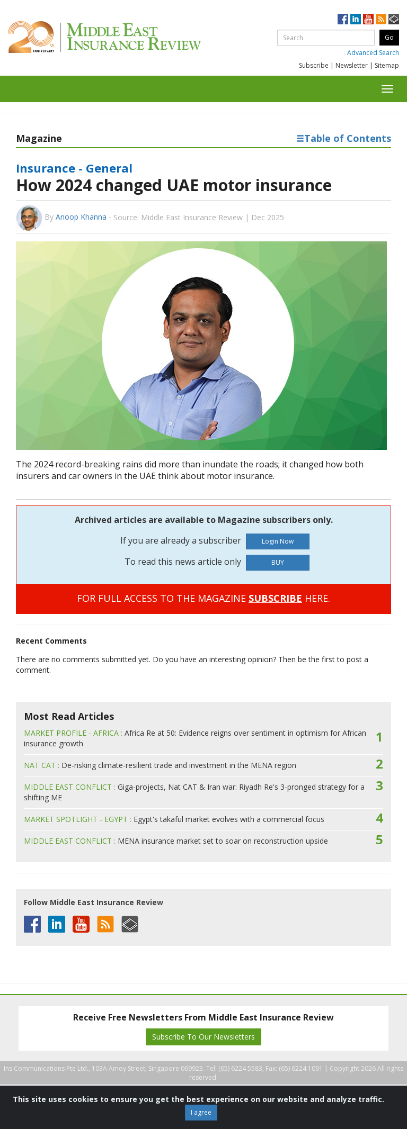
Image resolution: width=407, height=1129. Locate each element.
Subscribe (314, 65)
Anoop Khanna (81, 217)
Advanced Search (373, 52)
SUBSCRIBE (275, 598)
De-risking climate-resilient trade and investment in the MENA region (160, 765)
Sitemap (387, 65)
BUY (277, 562)
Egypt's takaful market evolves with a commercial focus (174, 819)
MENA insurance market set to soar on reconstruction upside (176, 841)
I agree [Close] (201, 1112)
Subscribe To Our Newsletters (203, 1037)
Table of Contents (343, 138)
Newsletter (351, 65)
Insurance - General (74, 168)
